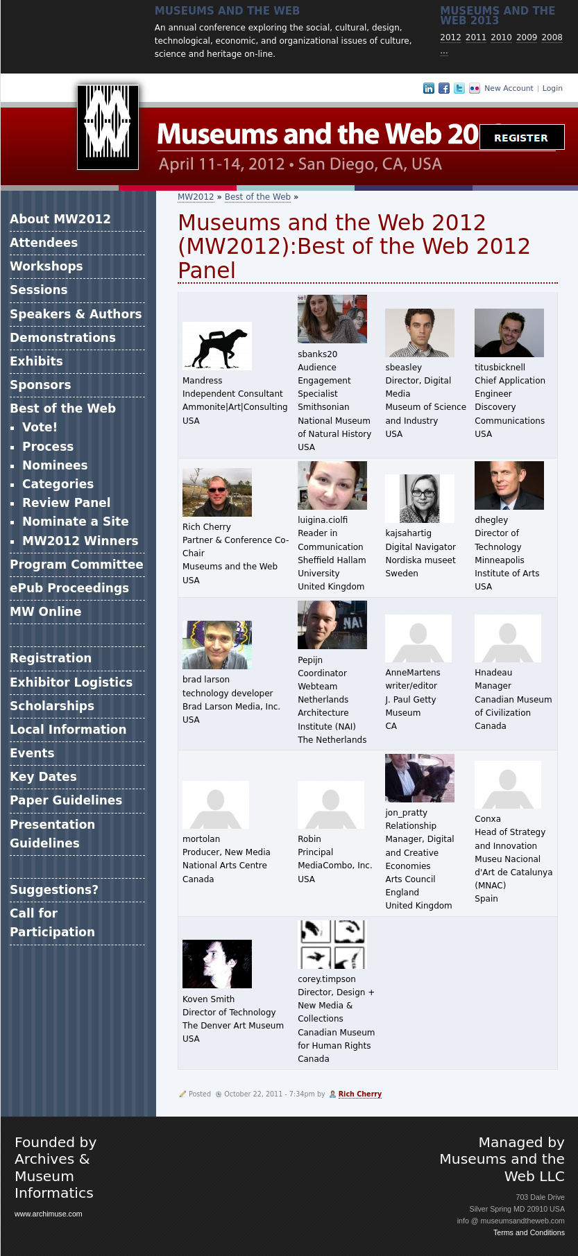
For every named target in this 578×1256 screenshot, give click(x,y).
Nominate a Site (75, 521)
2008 (552, 37)
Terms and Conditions (529, 1232)
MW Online (45, 612)
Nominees (55, 465)
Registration (51, 658)
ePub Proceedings (69, 588)
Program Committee (77, 564)
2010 (501, 37)
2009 (527, 37)
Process (48, 447)
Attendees (44, 243)
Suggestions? (54, 890)
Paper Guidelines (66, 800)
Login (553, 88)
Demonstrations (63, 338)
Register (522, 137)
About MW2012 (60, 219)
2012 (450, 37)
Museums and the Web (227, 11)
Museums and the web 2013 (497, 16)
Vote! (40, 427)
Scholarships (52, 706)
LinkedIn (428, 88)
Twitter (459, 88)
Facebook (444, 88)
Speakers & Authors (76, 314)
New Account (509, 88)
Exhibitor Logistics (71, 682)
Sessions (39, 290)
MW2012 (196, 197)
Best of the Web (258, 197)
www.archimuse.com (49, 1214)
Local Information (68, 730)
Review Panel (66, 503)
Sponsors (40, 385)
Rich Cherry (360, 1094)
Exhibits (36, 361)
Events (32, 753)
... (444, 50)
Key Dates (43, 777)
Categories (58, 484)
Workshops (46, 266)
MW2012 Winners (80, 541)
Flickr (474, 88)
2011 (476, 37)
